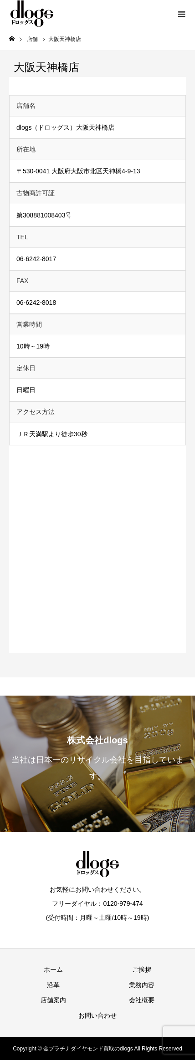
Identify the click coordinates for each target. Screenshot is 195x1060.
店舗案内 (53, 1000)
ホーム (53, 969)
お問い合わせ (97, 1015)
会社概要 (141, 1000)
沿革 (53, 985)
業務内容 (141, 985)
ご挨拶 (141, 969)
